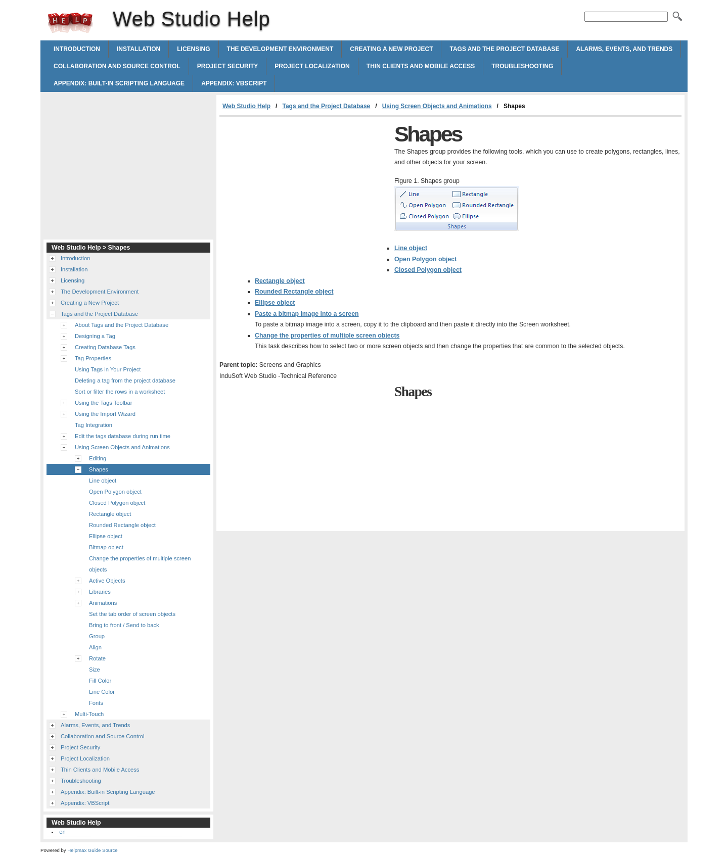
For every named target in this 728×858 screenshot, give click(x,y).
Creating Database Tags (105, 347)
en (62, 832)
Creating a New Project (391, 49)
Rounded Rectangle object (294, 291)
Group (97, 636)
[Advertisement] (304, 192)
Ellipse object (275, 302)
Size (94, 669)
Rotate (97, 658)
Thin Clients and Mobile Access (421, 66)
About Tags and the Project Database (121, 325)
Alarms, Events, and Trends (624, 49)
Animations (103, 603)
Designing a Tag (95, 336)
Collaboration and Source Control (117, 66)
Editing (97, 458)
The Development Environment (280, 49)
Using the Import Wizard (105, 414)
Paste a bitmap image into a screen (307, 313)
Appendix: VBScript (233, 83)
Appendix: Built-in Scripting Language (119, 83)
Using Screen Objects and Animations (437, 106)
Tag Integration (93, 425)
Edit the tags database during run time (122, 436)
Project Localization (312, 66)
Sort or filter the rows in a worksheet (120, 392)
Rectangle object (280, 280)
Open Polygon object (425, 259)
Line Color (102, 692)
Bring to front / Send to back (124, 625)
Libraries (100, 592)
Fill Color (100, 681)
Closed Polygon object (428, 269)
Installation (138, 49)
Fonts (96, 703)
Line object (410, 248)
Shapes (98, 469)
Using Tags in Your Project (108, 369)
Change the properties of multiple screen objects (327, 335)
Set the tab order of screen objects (132, 614)
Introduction (77, 49)
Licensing (193, 49)
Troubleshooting (522, 66)
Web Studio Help (70, 23)
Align (95, 647)
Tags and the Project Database (504, 49)
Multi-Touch (89, 714)
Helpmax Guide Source (92, 850)
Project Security (227, 66)
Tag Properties (93, 358)
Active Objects (107, 581)
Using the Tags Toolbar (103, 403)
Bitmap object (106, 547)
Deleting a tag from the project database (125, 380)
